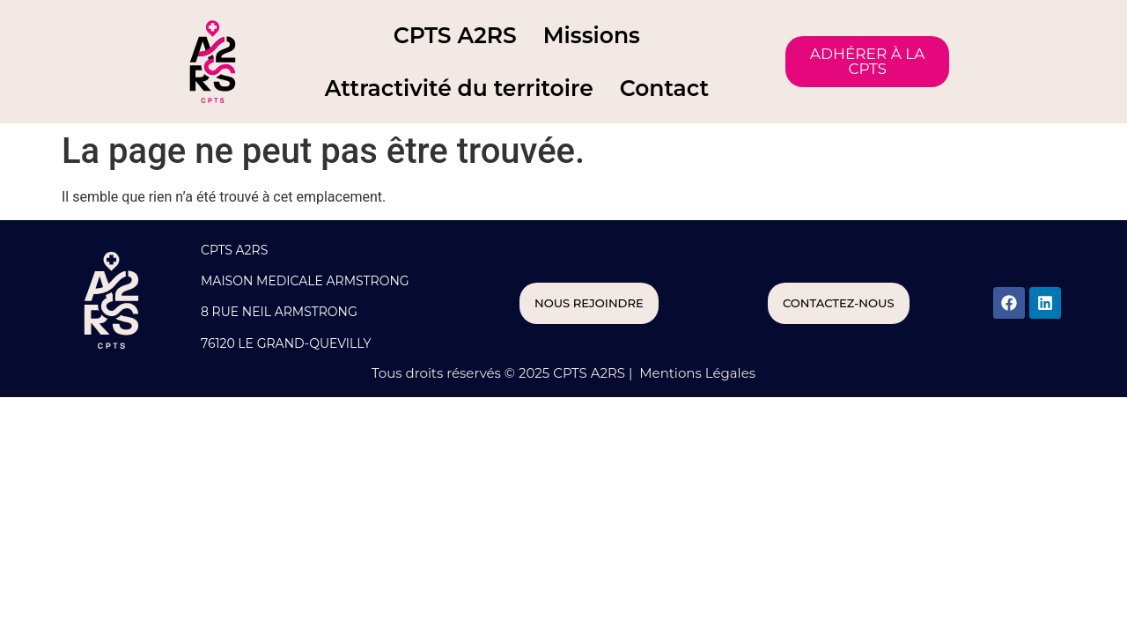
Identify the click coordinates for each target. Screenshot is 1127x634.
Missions (591, 35)
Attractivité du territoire (459, 88)
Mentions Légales (695, 373)
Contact (664, 88)
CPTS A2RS (455, 35)
